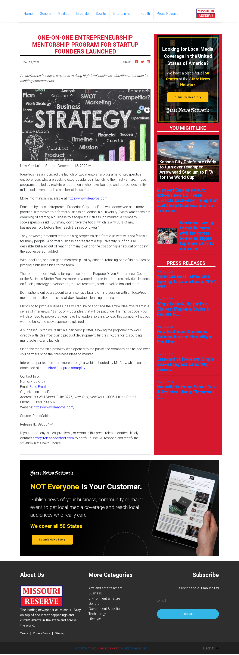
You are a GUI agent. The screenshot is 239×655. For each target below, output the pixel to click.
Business (95, 593)
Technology (97, 614)
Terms (24, 633)
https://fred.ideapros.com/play (62, 368)
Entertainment (123, 13)
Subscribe (188, 614)
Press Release (168, 13)
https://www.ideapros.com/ (54, 407)
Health (145, 13)
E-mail (161, 600)
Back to (211, 648)
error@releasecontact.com (53, 438)
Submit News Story (188, 97)
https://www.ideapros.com (87, 198)
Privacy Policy (41, 633)
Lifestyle (82, 13)
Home (30, 13)
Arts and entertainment (105, 588)
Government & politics (105, 608)
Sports (101, 13)
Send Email (38, 386)
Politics (63, 13)
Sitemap (60, 633)
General (45, 13)
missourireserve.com (103, 648)
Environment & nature (104, 598)
